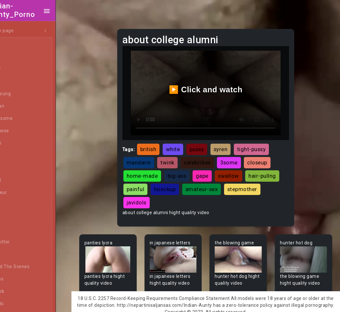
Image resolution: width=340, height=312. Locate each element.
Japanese (23, 131)
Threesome (24, 119)
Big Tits (20, 304)
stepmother (153, 197)
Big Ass (20, 279)
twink (178, 157)
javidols (187, 197)
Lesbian (20, 106)
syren (232, 144)
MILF (17, 57)
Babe (17, 230)
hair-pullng (151, 184)
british (159, 144)
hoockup (213, 184)
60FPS (19, 180)
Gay (16, 168)
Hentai (19, 143)
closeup (268, 157)
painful (184, 184)
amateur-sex (249, 184)
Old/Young (23, 94)
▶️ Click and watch (212, 87)
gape (213, 170)
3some (240, 157)
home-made (153, 170)
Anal (17, 81)
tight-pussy (262, 144)
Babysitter (23, 242)
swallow (239, 170)
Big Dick (20, 291)
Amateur (21, 193)
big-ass (188, 170)
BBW (17, 254)
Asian (18, 217)
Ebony (18, 69)
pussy (208, 144)
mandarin (150, 157)
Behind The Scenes (33, 267)
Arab (17, 205)
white (184, 144)
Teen (17, 44)
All (14, 156)
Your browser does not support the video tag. (119, 253)
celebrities (208, 157)
